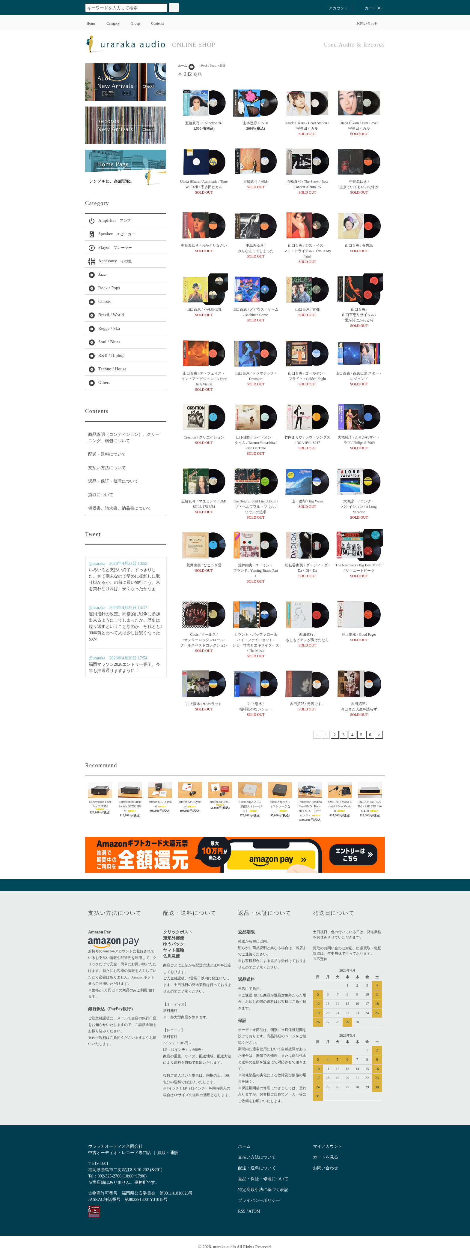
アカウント (335, 8)
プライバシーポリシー (259, 1200)
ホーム (182, 65)
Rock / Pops (208, 65)
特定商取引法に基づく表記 (263, 1189)
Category (109, 23)
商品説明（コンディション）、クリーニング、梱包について (123, 437)
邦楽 (223, 65)
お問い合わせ (363, 23)
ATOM (254, 1211)
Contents (154, 23)
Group (131, 23)
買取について (100, 495)
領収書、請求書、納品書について (119, 508)
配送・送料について (107, 454)
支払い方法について (107, 468)
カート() (370, 8)
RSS (241, 1211)
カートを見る (325, 1157)
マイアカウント (327, 1146)
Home (91, 23)
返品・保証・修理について (113, 481)
